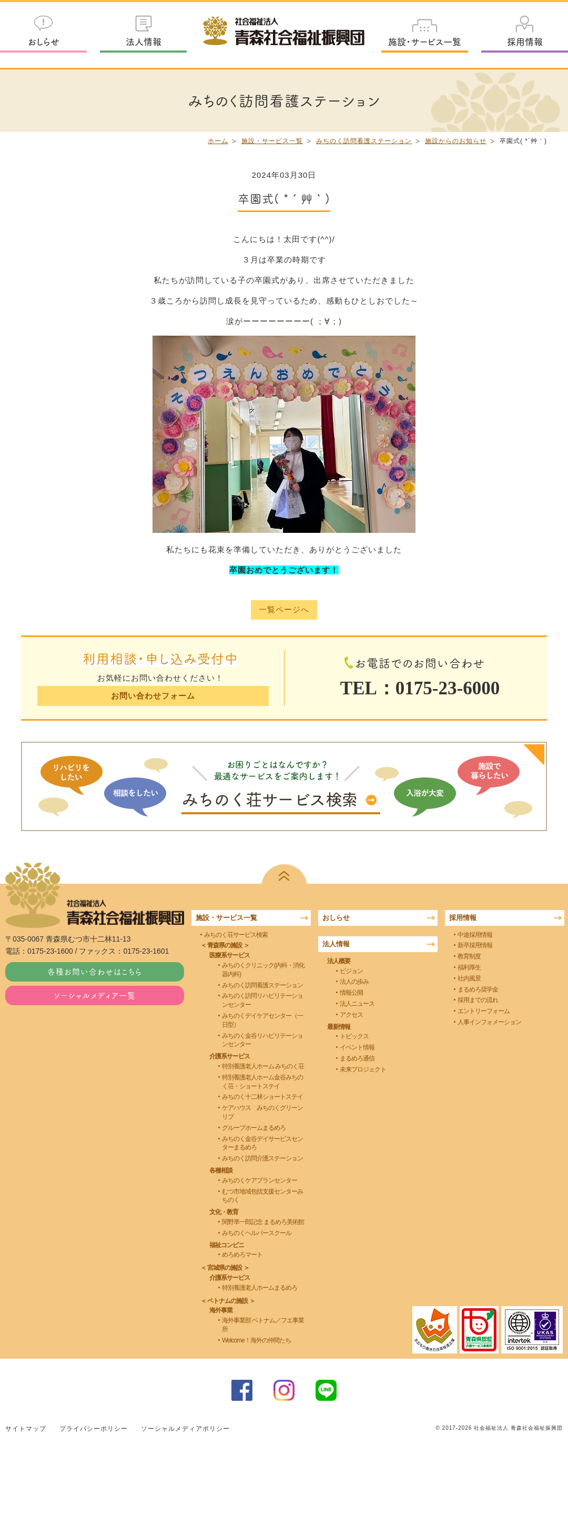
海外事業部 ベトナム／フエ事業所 (263, 1325)
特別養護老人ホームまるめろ (259, 1287)
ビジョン (351, 970)
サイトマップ (25, 1428)
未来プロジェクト (363, 1069)
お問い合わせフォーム (152, 695)
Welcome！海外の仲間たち (256, 1340)
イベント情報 (357, 1047)
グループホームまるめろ (254, 1127)
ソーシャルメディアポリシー (185, 1428)
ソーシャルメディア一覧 (95, 995)
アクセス (351, 1014)
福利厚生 (469, 967)
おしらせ (43, 41)
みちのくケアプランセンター (259, 1180)
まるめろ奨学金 (478, 989)
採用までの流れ (478, 1000)
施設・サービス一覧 (424, 41)
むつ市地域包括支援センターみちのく (262, 1195)
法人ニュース (357, 1003)
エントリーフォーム (484, 1011)
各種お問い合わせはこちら (94, 971)
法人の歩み (354, 981)
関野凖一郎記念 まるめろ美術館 (263, 1222)
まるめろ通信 (357, 1058)
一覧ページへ (284, 609)
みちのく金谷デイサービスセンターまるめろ (262, 1143)
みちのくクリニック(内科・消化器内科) (263, 970)
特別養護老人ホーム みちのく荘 (263, 1066)
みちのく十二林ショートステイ (262, 1096)
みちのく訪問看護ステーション (364, 141)
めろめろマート (242, 1254)
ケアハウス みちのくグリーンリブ (262, 1112)
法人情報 (143, 41)
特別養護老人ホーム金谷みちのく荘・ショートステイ (262, 1082)
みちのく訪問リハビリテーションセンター (262, 1000)
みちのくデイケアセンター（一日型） (262, 1020)
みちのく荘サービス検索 (236, 934)
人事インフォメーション (489, 1022)
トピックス (354, 1036)
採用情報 (525, 41)
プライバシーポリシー (93, 1428)
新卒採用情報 (475, 945)
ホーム (218, 141)
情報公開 (351, 992)
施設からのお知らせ (455, 141)
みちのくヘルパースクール (256, 1233)
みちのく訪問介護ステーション (262, 1158)
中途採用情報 (475, 934)
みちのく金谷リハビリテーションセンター (262, 1040)
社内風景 (469, 978)
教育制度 (469, 956)
